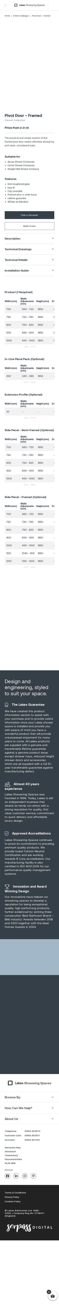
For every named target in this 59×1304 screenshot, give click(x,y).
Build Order (29, 226)
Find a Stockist (29, 215)
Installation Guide (17, 270)
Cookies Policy (12, 1210)
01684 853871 (32, 1144)
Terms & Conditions (15, 1202)
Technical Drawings (18, 249)
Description (13, 238)
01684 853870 (32, 1140)
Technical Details (16, 259)
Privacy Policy (12, 1206)
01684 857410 (32, 1149)
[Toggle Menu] (5, 5)
